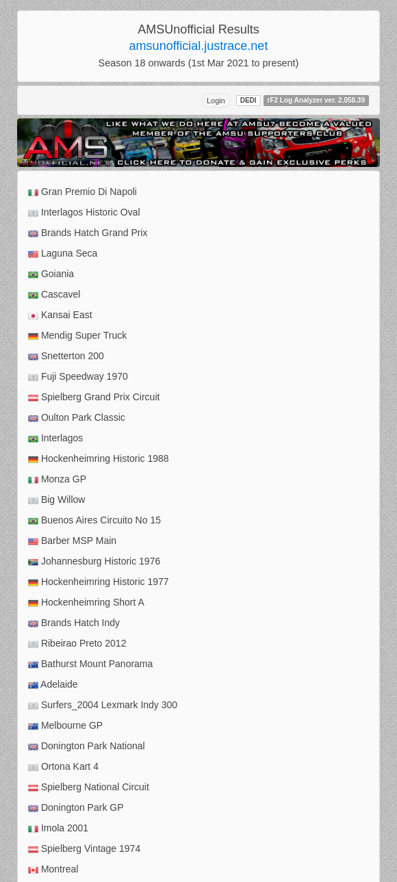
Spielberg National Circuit (88, 787)
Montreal (53, 869)
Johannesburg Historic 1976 (94, 561)
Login (216, 100)
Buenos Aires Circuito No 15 (94, 520)
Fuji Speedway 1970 (78, 376)
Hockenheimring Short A (86, 602)
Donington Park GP (76, 808)
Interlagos (55, 438)
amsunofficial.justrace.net (198, 46)
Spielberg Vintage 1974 (84, 849)
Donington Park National (86, 746)
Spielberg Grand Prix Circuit (93, 397)
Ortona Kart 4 (63, 767)
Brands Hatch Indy (74, 623)
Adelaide (53, 684)
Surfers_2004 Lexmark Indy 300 (102, 705)
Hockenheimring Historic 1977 (98, 582)
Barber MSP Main (72, 541)
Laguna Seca (62, 253)
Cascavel (54, 294)
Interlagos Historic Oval (84, 212)
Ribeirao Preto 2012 (77, 643)
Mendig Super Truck (77, 335)
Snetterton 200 (66, 356)
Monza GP (57, 479)
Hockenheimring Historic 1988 (98, 459)
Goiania (51, 274)
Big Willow (56, 500)
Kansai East (60, 315)
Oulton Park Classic (76, 418)
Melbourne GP (65, 725)
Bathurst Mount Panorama (90, 664)
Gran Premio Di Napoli (82, 192)
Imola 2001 (58, 828)
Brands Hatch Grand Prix (88, 233)
